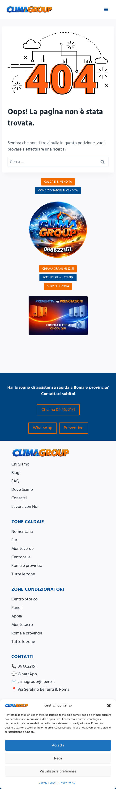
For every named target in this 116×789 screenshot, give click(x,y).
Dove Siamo (22, 489)
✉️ (33, 682)
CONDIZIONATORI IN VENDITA (58, 190)
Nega (58, 758)
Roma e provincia (26, 566)
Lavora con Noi (24, 506)
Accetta (58, 745)
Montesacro (22, 625)
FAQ (15, 481)
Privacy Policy (66, 783)
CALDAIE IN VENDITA (58, 182)
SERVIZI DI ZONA (58, 286)
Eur (14, 540)
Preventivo (73, 428)
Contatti (19, 498)
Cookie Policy (47, 783)
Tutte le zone (23, 574)
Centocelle (20, 557)
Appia (16, 616)
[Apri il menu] (106, 9)
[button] (109, 705)
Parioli (16, 608)
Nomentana (22, 532)
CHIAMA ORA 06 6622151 (58, 269)
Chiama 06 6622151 (58, 410)
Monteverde (22, 549)
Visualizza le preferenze (58, 771)
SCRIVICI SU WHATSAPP (58, 277)
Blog (15, 473)
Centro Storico (24, 599)
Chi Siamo (20, 464)
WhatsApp (42, 428)
